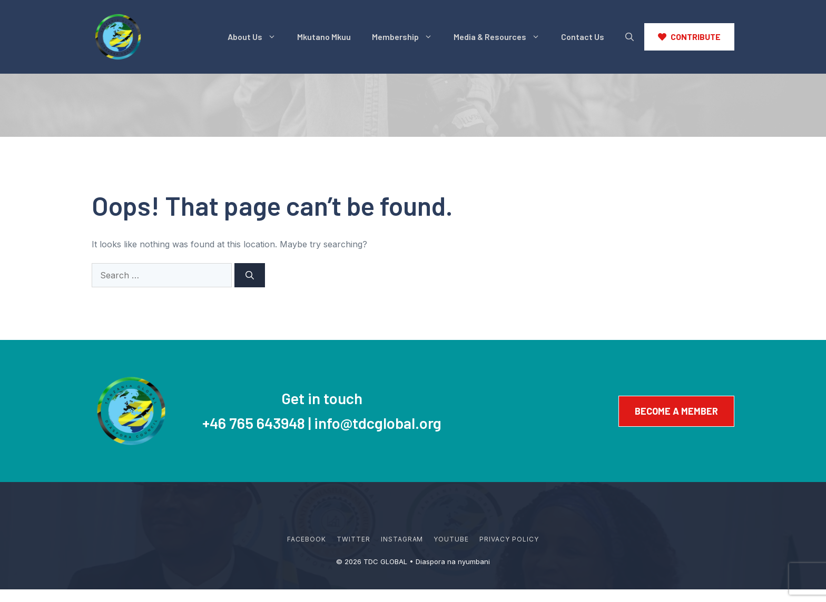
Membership (407, 37)
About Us (257, 37)
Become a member (676, 411)
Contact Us (582, 37)
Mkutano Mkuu (324, 37)
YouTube (451, 539)
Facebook (306, 539)
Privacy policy (508, 539)
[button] (629, 37)
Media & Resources (502, 37)
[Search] (249, 275)
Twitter (353, 539)
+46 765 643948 (253, 423)
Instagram (402, 539)
